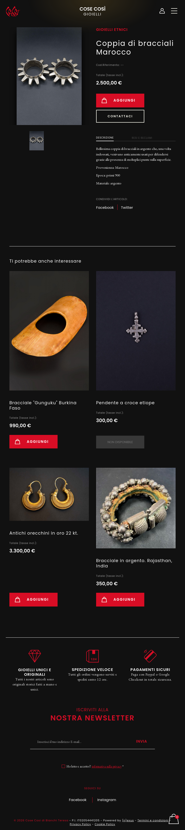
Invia (141, 741)
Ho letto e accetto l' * (95, 766)
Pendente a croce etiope (125, 403)
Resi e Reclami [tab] (142, 138)
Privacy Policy (80, 824)
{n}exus (128, 820)
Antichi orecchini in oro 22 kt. (43, 533)
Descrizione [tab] (105, 137)
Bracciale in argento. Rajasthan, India (134, 563)
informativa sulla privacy (107, 766)
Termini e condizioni (153, 820)
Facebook (77, 799)
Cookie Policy (105, 824)
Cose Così (92, 11)
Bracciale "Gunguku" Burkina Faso (43, 405)
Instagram (106, 799)
